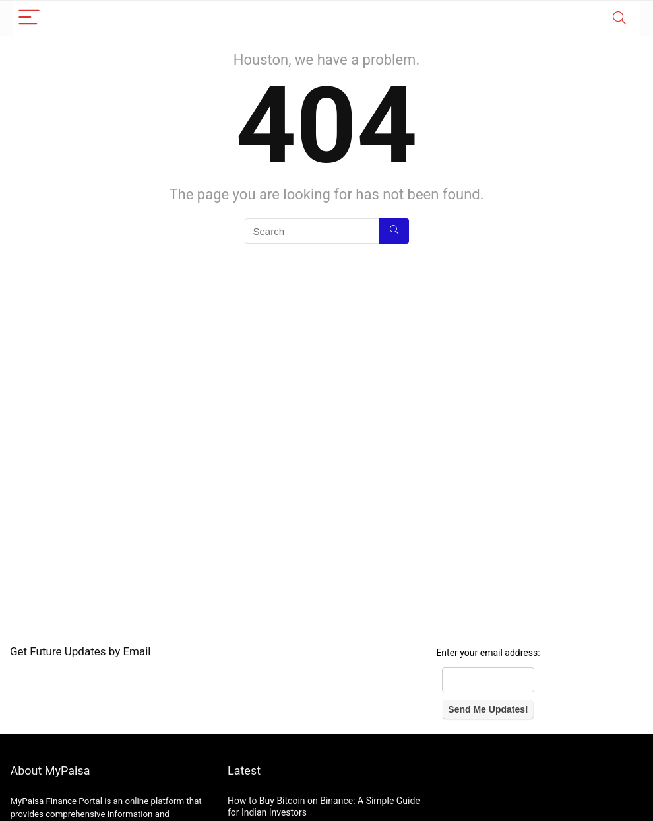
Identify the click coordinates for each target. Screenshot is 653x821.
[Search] (619, 18)
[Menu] (29, 18)
